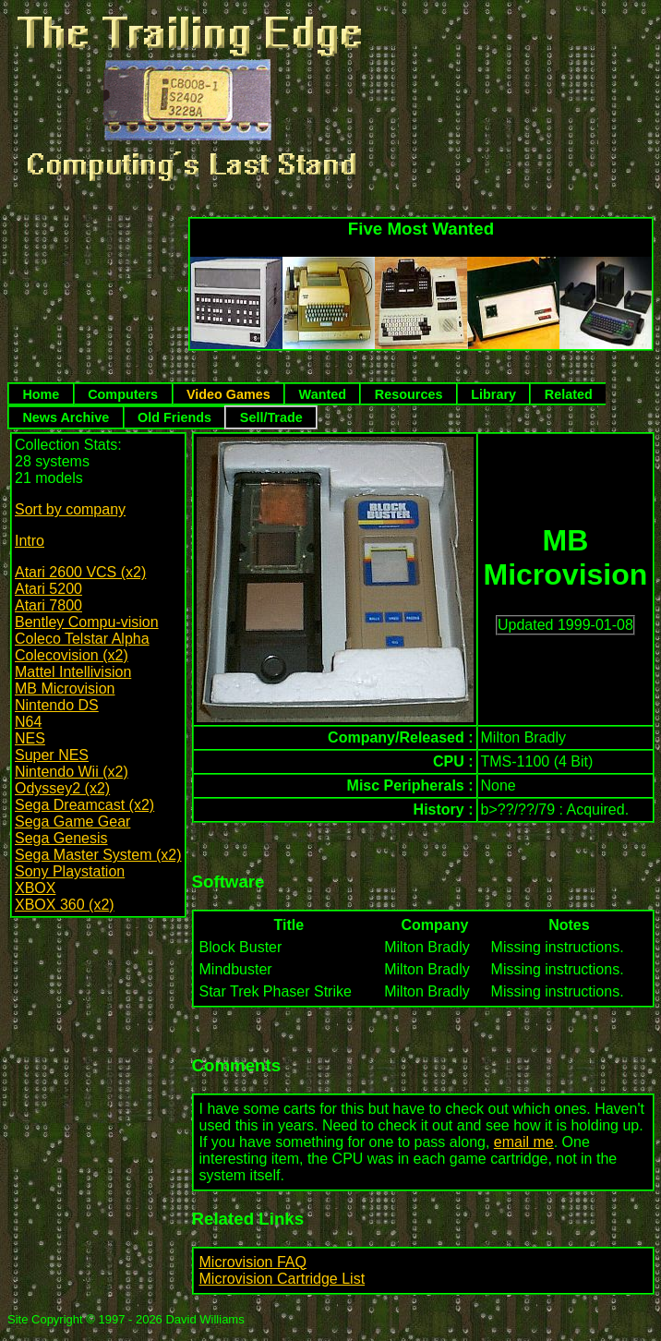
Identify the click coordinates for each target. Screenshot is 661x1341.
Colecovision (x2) (71, 655)
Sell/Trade (271, 417)
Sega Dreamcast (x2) (84, 805)
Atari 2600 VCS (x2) (80, 572)
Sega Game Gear (72, 821)
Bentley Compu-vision (87, 622)
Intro (29, 541)
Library (493, 394)
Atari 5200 (48, 589)
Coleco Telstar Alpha (82, 638)
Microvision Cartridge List (282, 1279)
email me (524, 1142)
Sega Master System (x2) (98, 855)
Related (569, 394)
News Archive (65, 417)
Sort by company (70, 509)
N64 (28, 722)
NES (30, 738)
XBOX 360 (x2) (64, 904)
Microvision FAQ (252, 1262)
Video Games (228, 394)
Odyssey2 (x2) (62, 788)
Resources (409, 394)
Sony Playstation (70, 871)
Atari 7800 (48, 605)
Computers (123, 394)
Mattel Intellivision (73, 672)
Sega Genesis (61, 838)
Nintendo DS (57, 705)
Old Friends (174, 417)
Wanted (322, 394)
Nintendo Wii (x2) (71, 771)
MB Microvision (64, 688)
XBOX (35, 888)
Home (40, 394)
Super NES (52, 755)
